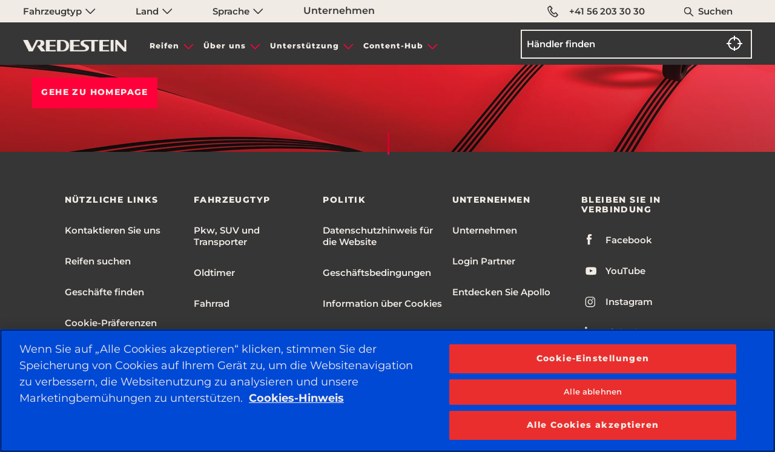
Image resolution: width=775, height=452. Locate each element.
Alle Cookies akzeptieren (593, 424)
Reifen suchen (98, 261)
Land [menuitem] (154, 11)
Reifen (164, 45)
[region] (387, 390)
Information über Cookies (382, 303)
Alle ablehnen (593, 391)
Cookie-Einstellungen (593, 358)
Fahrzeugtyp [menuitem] (59, 11)
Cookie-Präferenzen (111, 323)
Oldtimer (214, 272)
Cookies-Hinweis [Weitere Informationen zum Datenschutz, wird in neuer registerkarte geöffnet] (296, 398)
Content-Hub (393, 45)
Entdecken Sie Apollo (501, 292)
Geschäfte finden (104, 292)
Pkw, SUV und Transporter (227, 235)
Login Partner (483, 261)
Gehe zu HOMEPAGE (94, 92)
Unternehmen (339, 10)
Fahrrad (211, 303)
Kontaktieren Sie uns (112, 230)
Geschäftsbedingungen (377, 272)
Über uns (224, 45)
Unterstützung (304, 45)
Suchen (715, 11)
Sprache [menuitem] (238, 11)
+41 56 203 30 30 (596, 11)
